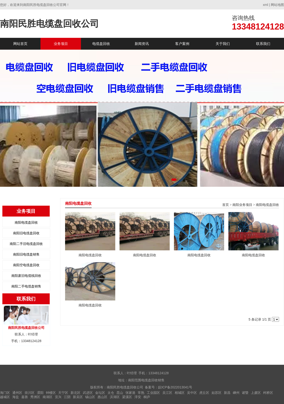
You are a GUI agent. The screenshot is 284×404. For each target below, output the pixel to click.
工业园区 (153, 393)
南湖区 (48, 397)
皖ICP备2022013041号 (175, 387)
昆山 (119, 393)
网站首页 (20, 44)
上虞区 (256, 393)
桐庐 (146, 397)
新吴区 (78, 397)
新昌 (227, 393)
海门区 (5, 393)
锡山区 (90, 397)
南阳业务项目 (242, 205)
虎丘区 (204, 393)
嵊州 (236, 393)
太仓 (110, 393)
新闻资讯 (142, 44)
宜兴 (58, 397)
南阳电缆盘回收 (26, 222)
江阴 (67, 397)
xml (265, 5)
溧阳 (40, 393)
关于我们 (223, 44)
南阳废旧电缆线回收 (26, 276)
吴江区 (167, 393)
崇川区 (30, 393)
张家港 (130, 393)
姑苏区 (217, 393)
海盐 (15, 397)
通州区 (17, 393)
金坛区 (100, 393)
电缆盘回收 (101, 44)
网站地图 (277, 5)
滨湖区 (115, 397)
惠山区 (102, 397)
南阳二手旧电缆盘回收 (26, 244)
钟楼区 (51, 393)
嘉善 (24, 397)
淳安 (137, 397)
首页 (225, 205)
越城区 (5, 397)
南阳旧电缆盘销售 (26, 254)
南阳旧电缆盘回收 (26, 233)
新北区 (75, 393)
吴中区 (192, 393)
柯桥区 (268, 393)
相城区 (180, 393)
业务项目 (61, 44)
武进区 (88, 393)
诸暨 (245, 393)
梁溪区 (127, 397)
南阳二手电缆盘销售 (26, 286)
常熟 (141, 393)
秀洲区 (35, 397)
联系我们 (263, 44)
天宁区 (63, 393)
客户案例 (182, 44)
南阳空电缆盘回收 (26, 265)
